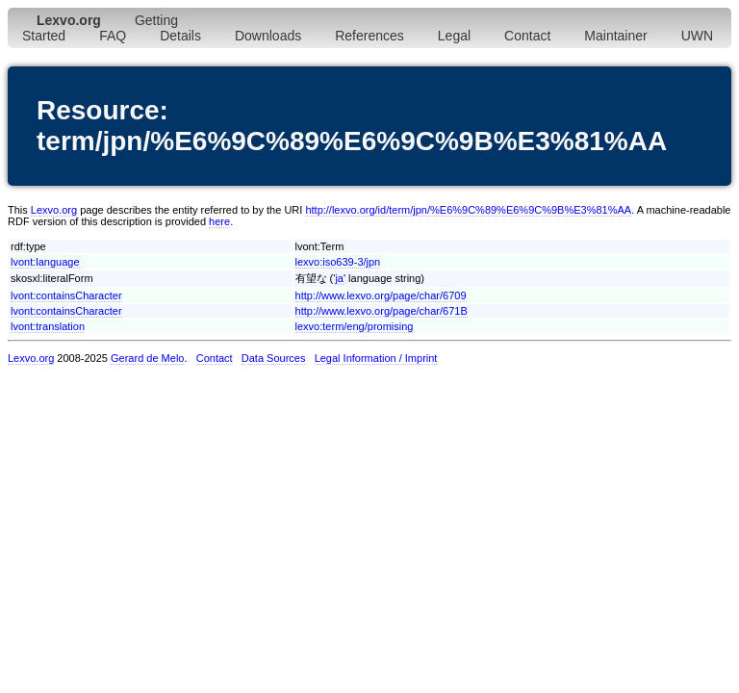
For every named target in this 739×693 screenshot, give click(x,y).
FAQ (112, 35)
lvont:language (45, 262)
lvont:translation (48, 326)
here (219, 221)
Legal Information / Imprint (376, 358)
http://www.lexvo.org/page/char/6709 (381, 295)
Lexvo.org (54, 210)
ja (339, 278)
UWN (697, 35)
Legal (454, 35)
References (369, 35)
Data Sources (274, 358)
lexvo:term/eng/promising (354, 326)
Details (180, 35)
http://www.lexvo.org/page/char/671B (381, 311)
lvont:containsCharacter (66, 295)
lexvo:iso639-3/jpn (338, 262)
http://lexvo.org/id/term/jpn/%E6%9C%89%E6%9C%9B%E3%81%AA (468, 210)
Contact (527, 35)
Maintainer (615, 35)
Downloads (268, 35)
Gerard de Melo (147, 358)
